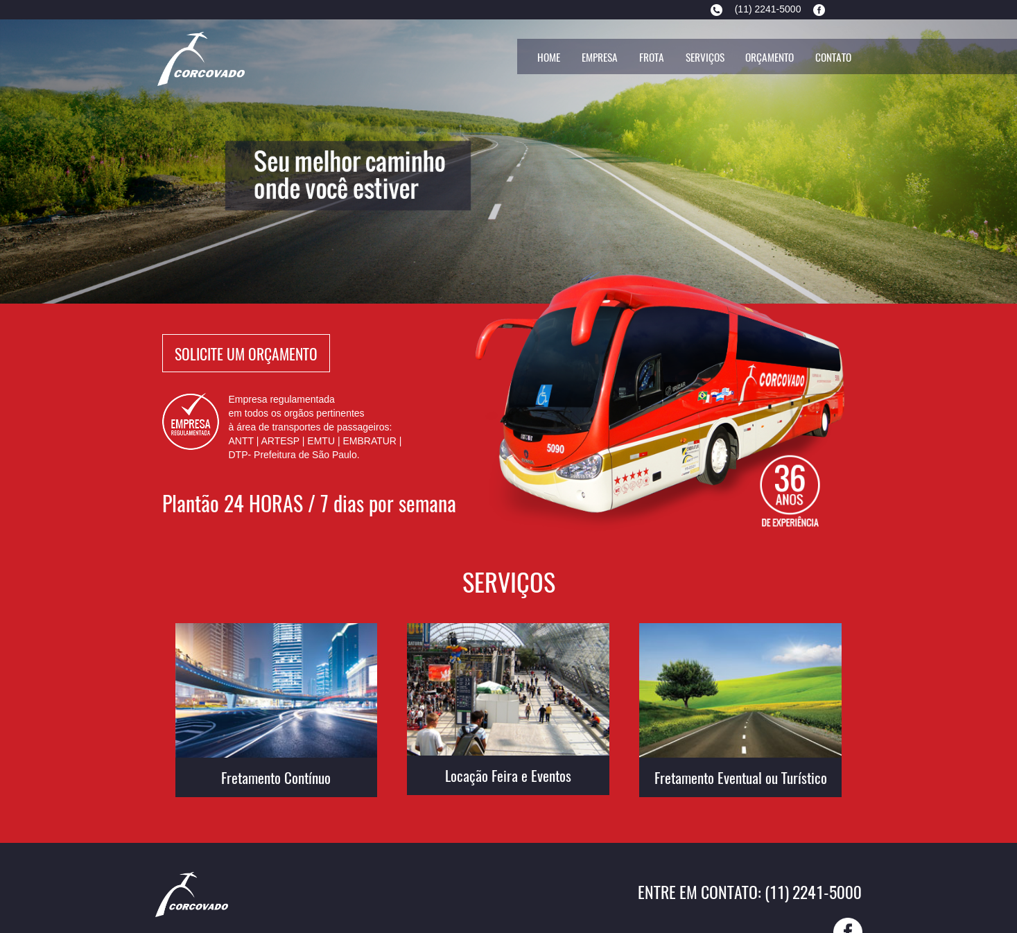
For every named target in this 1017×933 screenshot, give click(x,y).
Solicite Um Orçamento (246, 353)
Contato (833, 56)
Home (548, 56)
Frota (651, 56)
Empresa (600, 56)
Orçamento (769, 56)
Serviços (705, 56)
